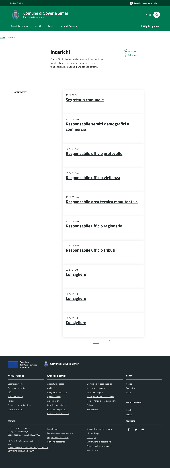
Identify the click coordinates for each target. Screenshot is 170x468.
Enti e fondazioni (15, 396)
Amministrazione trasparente (99, 429)
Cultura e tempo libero (57, 409)
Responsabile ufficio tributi (90, 250)
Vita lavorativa (93, 409)
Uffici (10, 392)
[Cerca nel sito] (156, 15)
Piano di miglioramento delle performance (99, 448)
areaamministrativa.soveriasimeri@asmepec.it (28, 447)
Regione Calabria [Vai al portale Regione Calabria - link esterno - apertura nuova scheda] (16, 3)
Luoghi (129, 410)
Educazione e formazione (58, 413)
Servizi (51, 26)
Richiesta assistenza (56, 441)
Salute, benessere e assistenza (100, 396)
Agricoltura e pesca (55, 383)
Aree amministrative (17, 388)
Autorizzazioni (53, 400)
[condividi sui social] (129, 51)
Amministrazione (19, 26)
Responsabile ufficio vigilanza (93, 177)
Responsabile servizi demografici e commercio (97, 126)
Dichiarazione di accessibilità (99, 441)
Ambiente (51, 388)
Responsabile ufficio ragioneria (94, 226)
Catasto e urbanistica (56, 405)
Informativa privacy (95, 433)
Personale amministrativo (19, 405)
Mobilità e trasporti (95, 392)
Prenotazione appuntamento (60, 433)
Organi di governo (15, 383)
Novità (37, 26)
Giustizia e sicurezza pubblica (99, 383)
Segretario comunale (85, 99)
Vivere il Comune (69, 26)
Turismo (90, 405)
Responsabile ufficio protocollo (94, 153)
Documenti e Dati (15, 409)
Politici (11, 400)
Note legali (91, 437)
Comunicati (131, 388)
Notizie (129, 383)
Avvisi (128, 392)
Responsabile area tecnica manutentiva (102, 201)
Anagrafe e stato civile (57, 392)
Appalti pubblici (54, 396)
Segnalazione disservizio (57, 437)
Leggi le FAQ (52, 429)
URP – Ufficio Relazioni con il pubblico (24, 441)
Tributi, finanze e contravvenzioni (101, 400)
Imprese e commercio (96, 388)
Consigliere (76, 274)
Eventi (129, 414)
